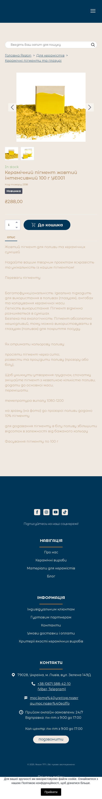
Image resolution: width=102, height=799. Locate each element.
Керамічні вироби (51, 560)
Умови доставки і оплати (51, 633)
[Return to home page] (24, 11)
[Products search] (51, 44)
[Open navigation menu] (93, 11)
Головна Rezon (18, 55)
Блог (51, 576)
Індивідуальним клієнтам (51, 609)
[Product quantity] (12, 225)
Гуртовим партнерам (51, 617)
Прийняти (51, 792)
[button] (93, 44)
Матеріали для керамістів (51, 568)
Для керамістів (50, 55)
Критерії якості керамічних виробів (51, 641)
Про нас (51, 552)
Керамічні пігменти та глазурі (33, 61)
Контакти (51, 625)
